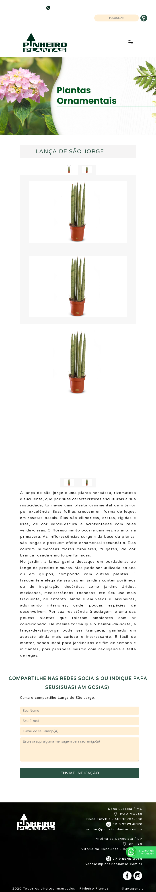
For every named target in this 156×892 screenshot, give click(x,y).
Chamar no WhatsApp (143, 852)
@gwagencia (132, 888)
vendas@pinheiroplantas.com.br (114, 829)
